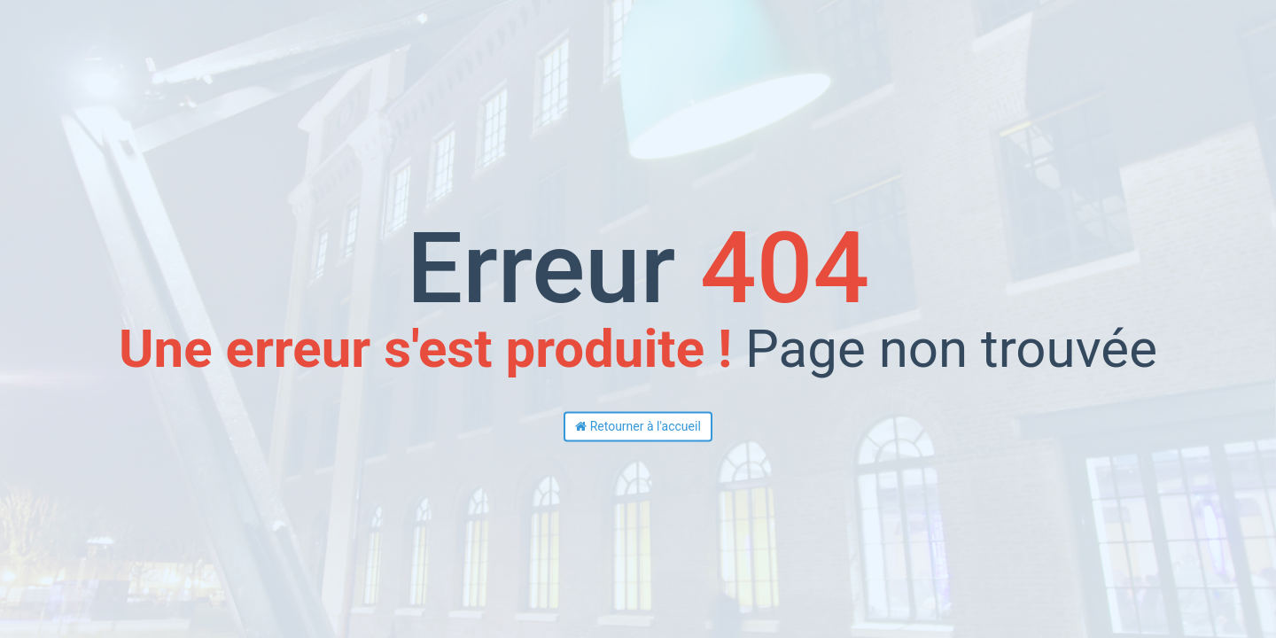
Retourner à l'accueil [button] (638, 427)
